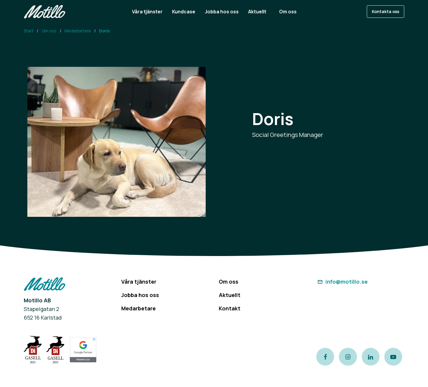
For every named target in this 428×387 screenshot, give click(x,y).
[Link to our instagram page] (348, 357)
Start (29, 31)
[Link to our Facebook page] (325, 357)
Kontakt (229, 308)
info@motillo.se (342, 281)
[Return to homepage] (44, 11)
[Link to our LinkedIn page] (371, 357)
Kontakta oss (385, 11)
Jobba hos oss (140, 294)
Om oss (49, 31)
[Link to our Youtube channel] (393, 357)
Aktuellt (229, 294)
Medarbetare (77, 31)
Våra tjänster (138, 281)
